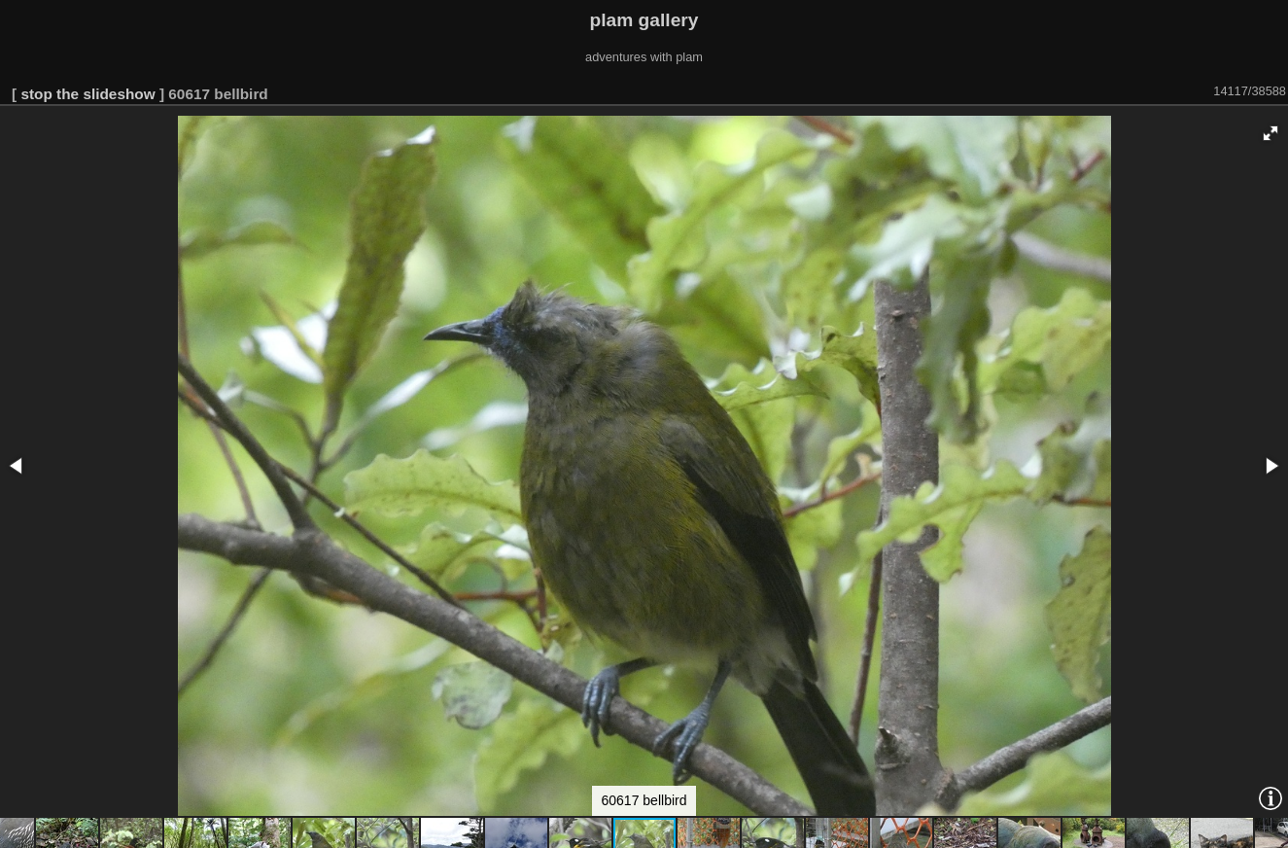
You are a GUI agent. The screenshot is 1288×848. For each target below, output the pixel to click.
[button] (1270, 133)
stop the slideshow (87, 94)
